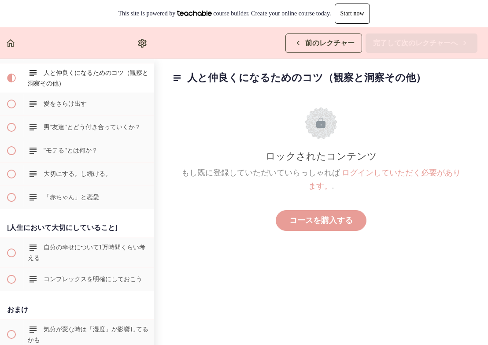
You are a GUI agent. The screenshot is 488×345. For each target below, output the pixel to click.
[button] (11, 43)
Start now (352, 13)
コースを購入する (321, 220)
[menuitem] (143, 43)
